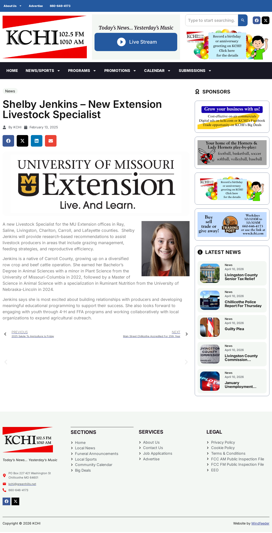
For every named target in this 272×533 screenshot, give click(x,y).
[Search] (242, 20)
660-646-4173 (62, 6)
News (10, 92)
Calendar (157, 71)
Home (12, 71)
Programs (82, 71)
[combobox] (211, 20)
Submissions (195, 71)
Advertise (37, 6)
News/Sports (43, 71)
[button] (8, 142)
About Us (13, 6)
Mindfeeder (260, 524)
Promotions (120, 71)
